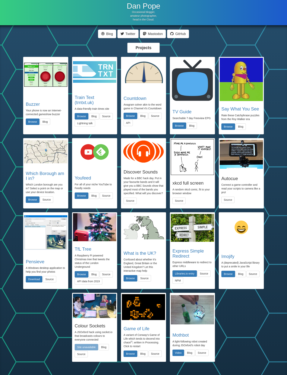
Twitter (128, 34)
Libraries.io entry (184, 273)
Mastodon (153, 34)
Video (178, 352)
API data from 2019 (88, 281)
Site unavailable (86, 347)
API (128, 122)
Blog (107, 34)
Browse (32, 121)
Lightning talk (85, 123)
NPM (178, 280)
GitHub (178, 34)
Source (106, 116)
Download (34, 279)
